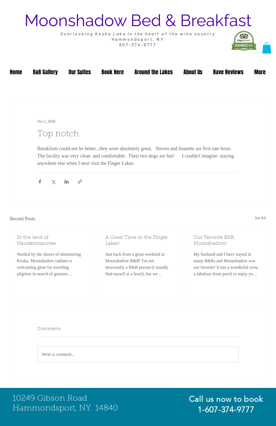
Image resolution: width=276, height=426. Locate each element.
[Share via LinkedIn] (66, 181)
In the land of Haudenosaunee (36, 240)
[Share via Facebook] (39, 181)
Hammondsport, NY (138, 39)
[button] (266, 48)
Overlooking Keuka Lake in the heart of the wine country (137, 33)
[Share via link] (79, 181)
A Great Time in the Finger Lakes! (136, 240)
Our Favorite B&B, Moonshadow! (214, 240)
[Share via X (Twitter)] (53, 181)
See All (260, 218)
